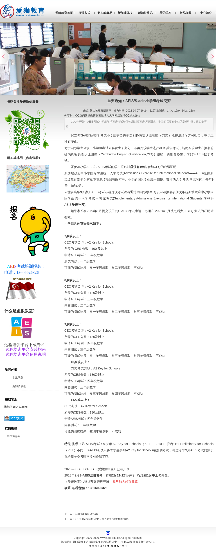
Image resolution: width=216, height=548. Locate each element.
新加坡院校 (125, 13)
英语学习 (165, 13)
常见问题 (185, 13)
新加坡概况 (104, 13)
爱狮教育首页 (64, 13)
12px (192, 110)
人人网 (110, 115)
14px (185, 110)
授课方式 (84, 13)
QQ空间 (80, 115)
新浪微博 (90, 115)
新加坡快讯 (145, 13)
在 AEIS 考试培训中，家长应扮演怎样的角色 (102, 519)
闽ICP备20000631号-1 (113, 546)
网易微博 (120, 115)
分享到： (69, 115)
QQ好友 (130, 115)
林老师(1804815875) (16, 406)
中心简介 (206, 13)
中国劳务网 (13, 436)
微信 (137, 115)
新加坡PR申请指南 (86, 514)
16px (177, 110)
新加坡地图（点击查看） (24, 158)
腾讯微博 (101, 115)
